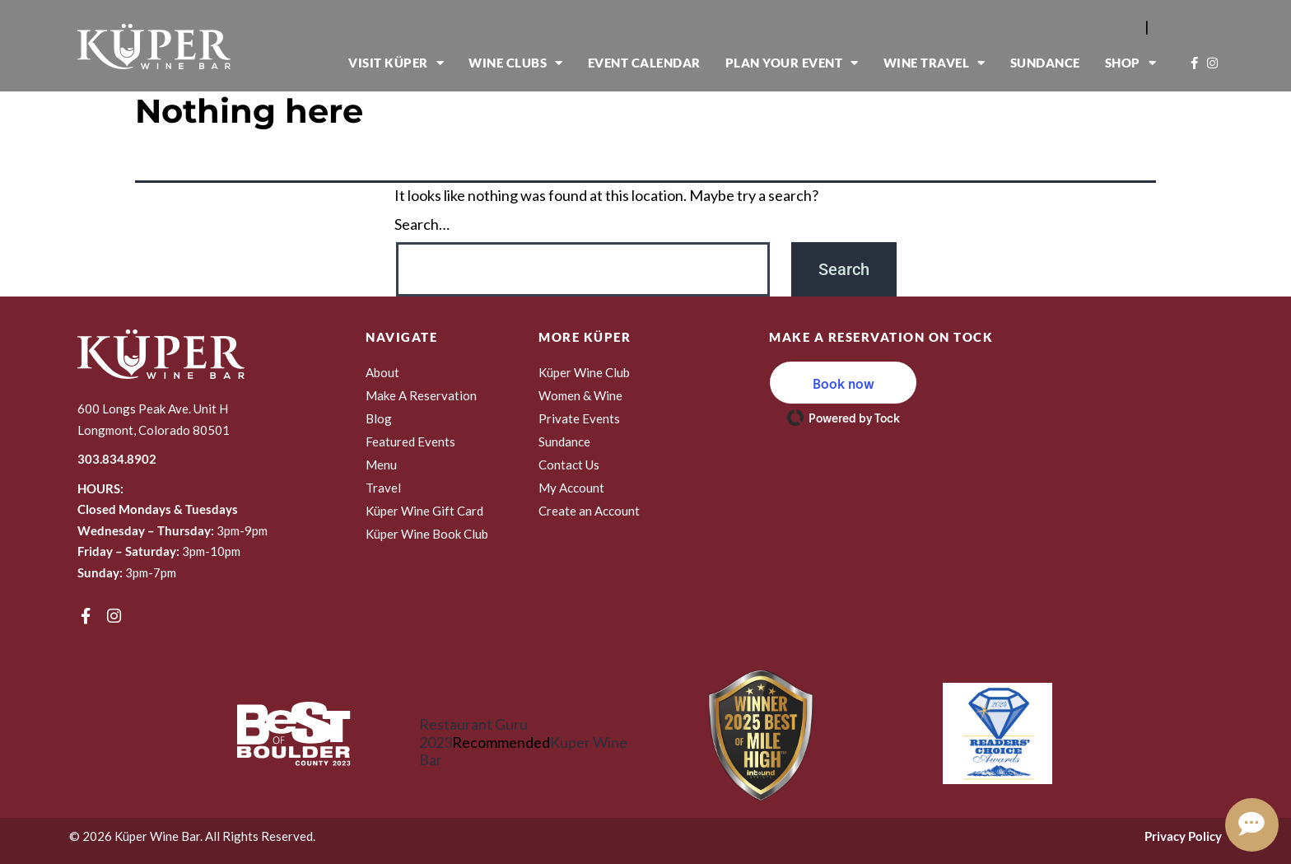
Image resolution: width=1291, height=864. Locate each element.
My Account (571, 487)
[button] (843, 383)
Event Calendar (644, 62)
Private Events (579, 418)
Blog (379, 418)
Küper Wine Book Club (427, 533)
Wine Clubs (515, 63)
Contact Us (568, 464)
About (382, 372)
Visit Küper (396, 63)
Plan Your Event (792, 63)
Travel (383, 487)
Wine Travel (934, 63)
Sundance (1045, 62)
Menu (381, 464)
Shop (1131, 63)
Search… (422, 224)
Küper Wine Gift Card (424, 510)
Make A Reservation (421, 395)
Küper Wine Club (584, 372)
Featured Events (410, 441)
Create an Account (589, 510)
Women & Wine (580, 395)
